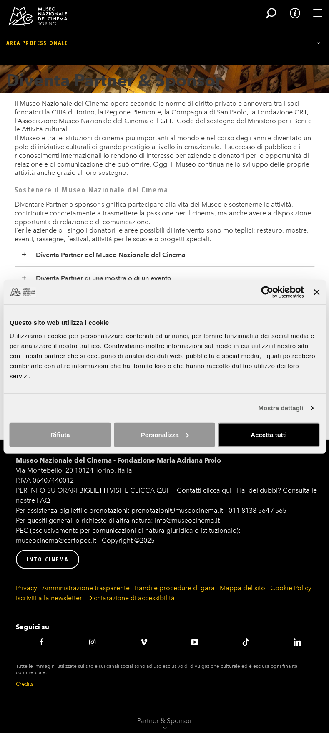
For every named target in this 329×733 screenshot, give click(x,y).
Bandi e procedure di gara (175, 588)
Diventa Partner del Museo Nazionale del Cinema (111, 255)
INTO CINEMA (47, 559)
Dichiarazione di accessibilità (131, 598)
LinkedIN (297, 642)
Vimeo (143, 642)
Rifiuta (60, 434)
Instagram (92, 642)
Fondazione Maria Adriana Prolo (169, 460)
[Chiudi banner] (316, 292)
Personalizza (165, 434)
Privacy (26, 588)
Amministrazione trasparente (86, 588)
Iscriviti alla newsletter (49, 598)
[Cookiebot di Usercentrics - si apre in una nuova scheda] (267, 292)
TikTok (246, 642)
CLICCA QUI (149, 490)
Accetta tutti (269, 434)
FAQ (43, 500)
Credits (24, 684)
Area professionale (37, 58)
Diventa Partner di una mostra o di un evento (103, 278)
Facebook (41, 642)
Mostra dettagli (280, 408)
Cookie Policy (290, 588)
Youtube (195, 642)
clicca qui (217, 490)
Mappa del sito (242, 588)
